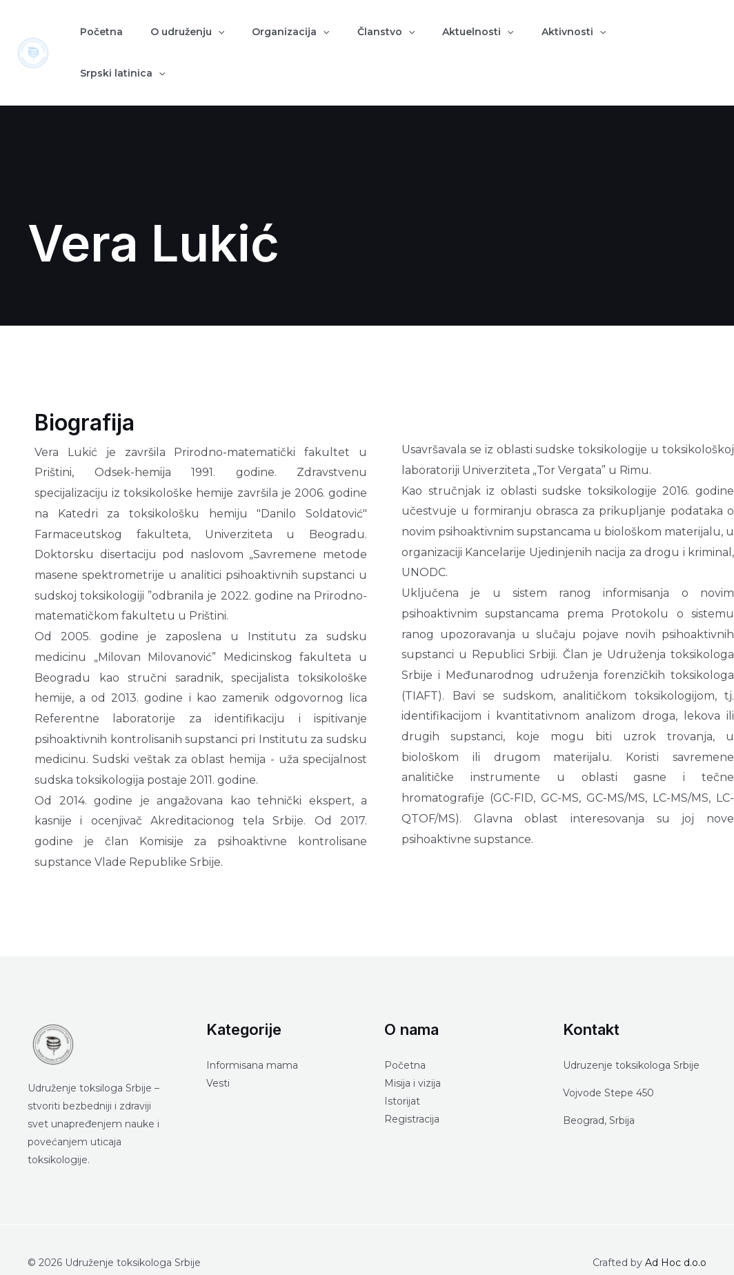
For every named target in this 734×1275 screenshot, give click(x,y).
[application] (201, 40)
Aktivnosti (513, 40)
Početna (96, 40)
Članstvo (347, 40)
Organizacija (262, 40)
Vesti (218, 1057)
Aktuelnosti (428, 40)
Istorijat (402, 1075)
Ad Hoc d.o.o (675, 1237)
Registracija (411, 1093)
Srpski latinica (604, 40)
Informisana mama (252, 1040)
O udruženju (171, 40)
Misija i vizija (412, 1057)
